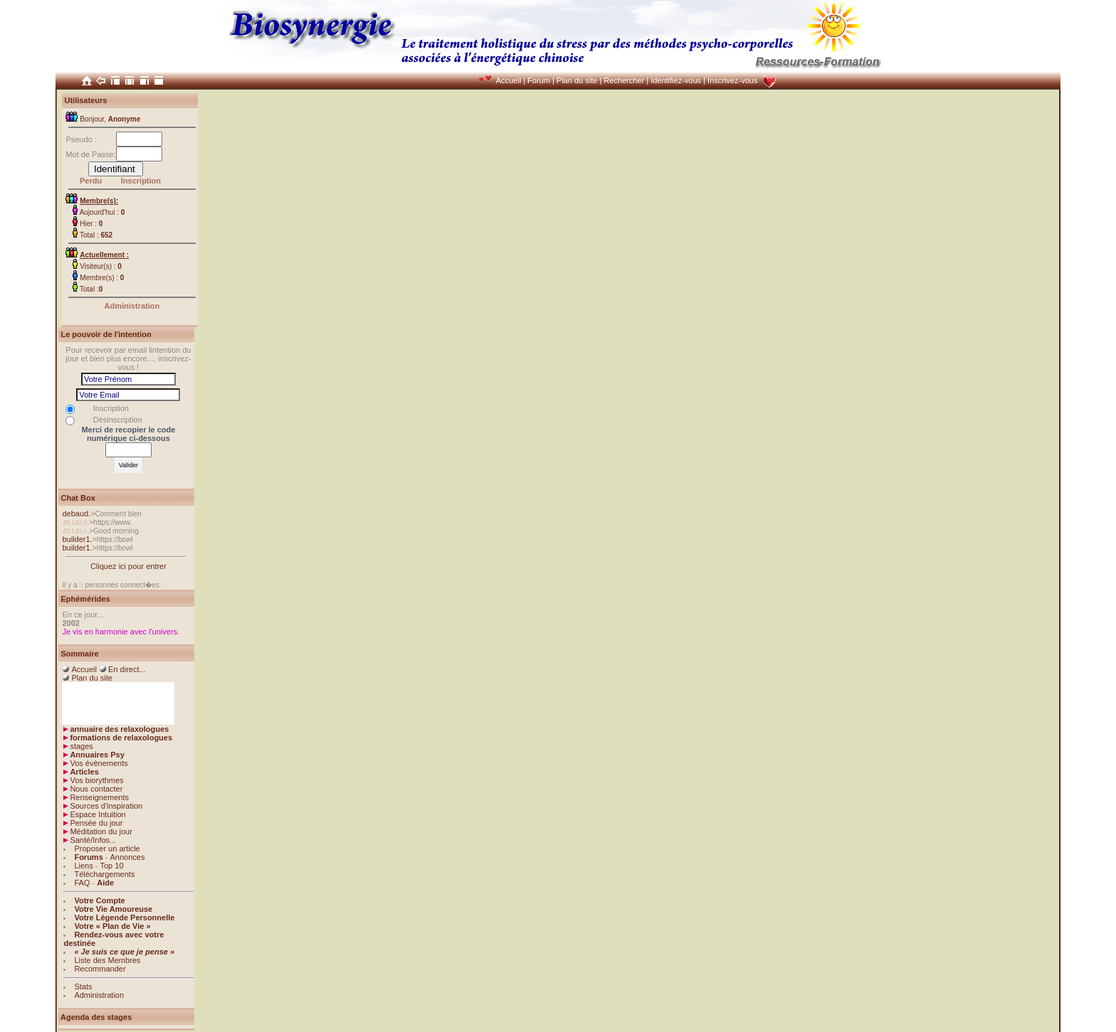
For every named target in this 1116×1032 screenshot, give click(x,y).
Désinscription (117, 419)
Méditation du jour (101, 831)
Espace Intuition (97, 814)
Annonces (127, 857)
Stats (83, 986)
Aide (105, 882)
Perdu (91, 180)
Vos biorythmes (96, 780)
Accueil (508, 80)
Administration (132, 306)
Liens (83, 865)
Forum (538, 80)
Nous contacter (96, 788)
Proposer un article (107, 848)
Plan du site (577, 80)
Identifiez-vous (676, 80)
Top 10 (111, 865)
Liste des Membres (107, 960)
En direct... (127, 669)
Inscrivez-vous (732, 80)
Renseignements (99, 797)
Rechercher (624, 80)
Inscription (141, 180)
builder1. (77, 539)
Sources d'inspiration (106, 806)
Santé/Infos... (93, 840)
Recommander (99, 968)
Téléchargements (104, 874)
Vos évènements (98, 763)
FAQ (82, 882)
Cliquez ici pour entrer (128, 566)
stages (81, 746)
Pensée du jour (96, 823)
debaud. (76, 513)
